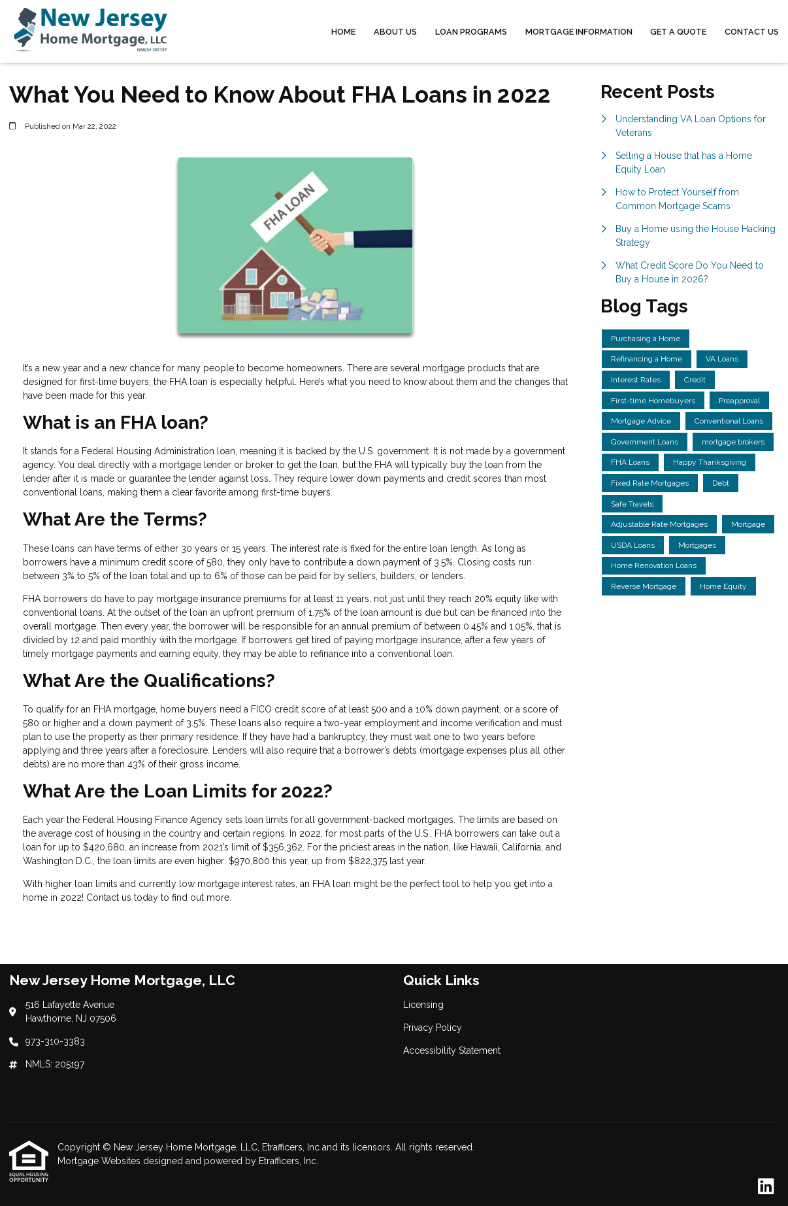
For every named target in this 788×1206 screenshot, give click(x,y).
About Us (395, 32)
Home (343, 32)
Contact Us (752, 32)
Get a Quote (678, 32)
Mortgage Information (578, 32)
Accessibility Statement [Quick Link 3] (452, 1050)
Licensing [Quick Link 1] (423, 1004)
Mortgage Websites (100, 1161)
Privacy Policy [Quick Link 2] (432, 1027)
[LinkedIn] (766, 1187)
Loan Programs (471, 32)
